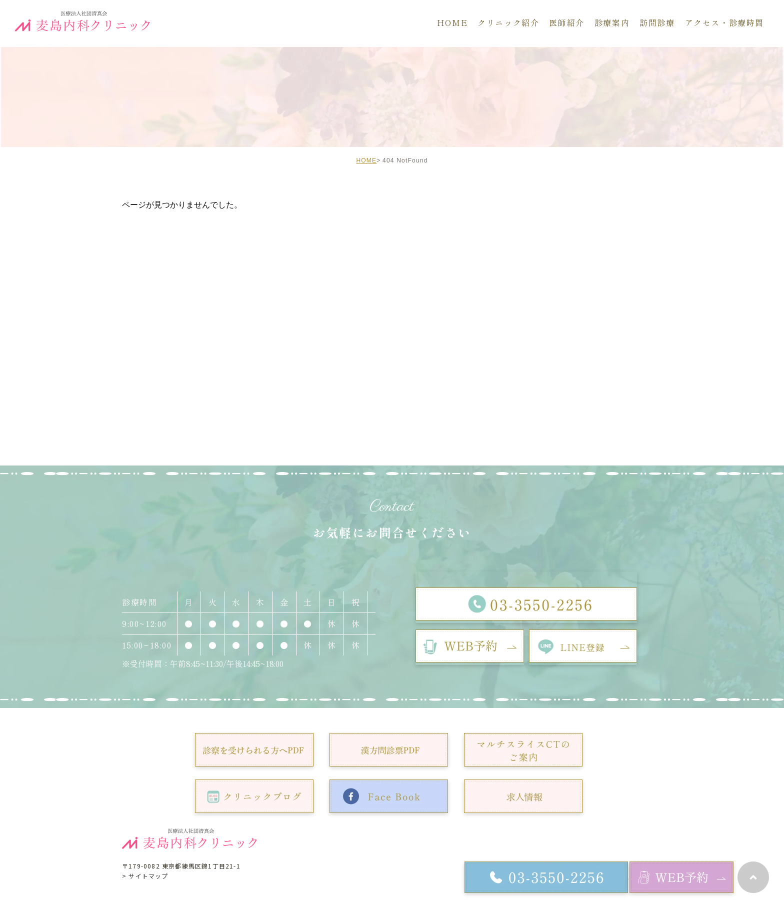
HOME (366, 160)
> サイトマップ (145, 876)
